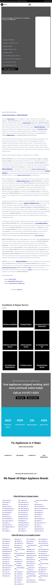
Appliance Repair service (23, 181)
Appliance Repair (26, 324)
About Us (19, 289)
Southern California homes (38, 169)
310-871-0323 (12, 279)
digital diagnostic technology (9, 267)
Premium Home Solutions (8, 115)
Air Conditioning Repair (41, 223)
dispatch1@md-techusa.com (15, 281)
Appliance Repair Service (23, 175)
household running (42, 129)
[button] (3, 487)
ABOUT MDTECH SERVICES (9, 112)
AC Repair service (26, 365)
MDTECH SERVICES (22, 115)
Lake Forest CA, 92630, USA (16, 283)
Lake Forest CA (27, 123)
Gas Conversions (39, 235)
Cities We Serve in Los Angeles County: (26, 535)
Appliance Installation (10, 324)
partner (30, 269)
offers (29, 267)
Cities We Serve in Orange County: (26, 496)
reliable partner (11, 119)
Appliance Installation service (31, 203)
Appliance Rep (10, 135)
